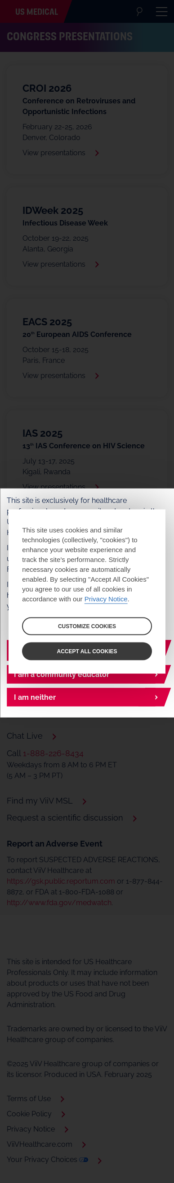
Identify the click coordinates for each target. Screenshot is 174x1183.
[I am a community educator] (87, 674)
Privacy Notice (106, 599)
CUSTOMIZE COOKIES (87, 626)
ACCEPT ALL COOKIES (87, 651)
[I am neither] (87, 697)
